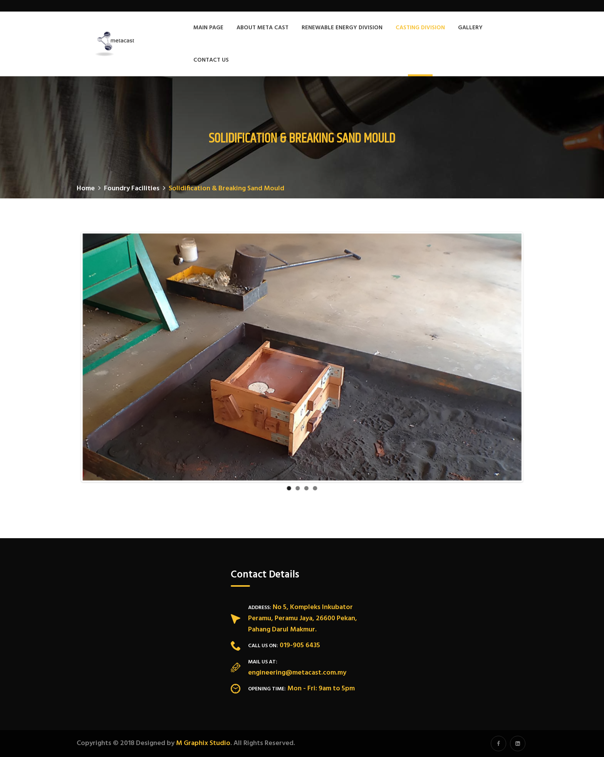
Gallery (470, 27)
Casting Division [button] (420, 27)
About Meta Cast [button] (263, 27)
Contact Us (211, 60)
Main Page (208, 27)
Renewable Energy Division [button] (342, 27)
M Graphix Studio (203, 743)
